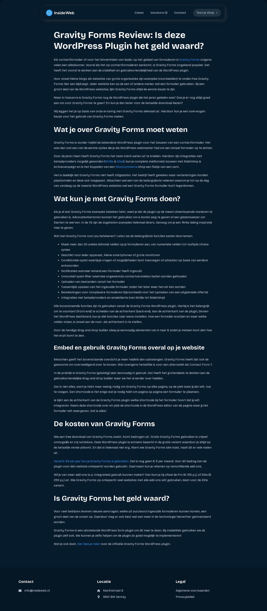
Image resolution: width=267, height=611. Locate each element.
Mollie (109, 161)
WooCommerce (126, 167)
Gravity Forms (189, 59)
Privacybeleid (185, 597)
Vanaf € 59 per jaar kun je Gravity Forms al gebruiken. (91, 461)
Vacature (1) (158, 12)
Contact (180, 12)
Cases (139, 12)
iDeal (120, 161)
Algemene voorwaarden (193, 590)
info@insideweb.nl (37, 590)
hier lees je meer (88, 544)
